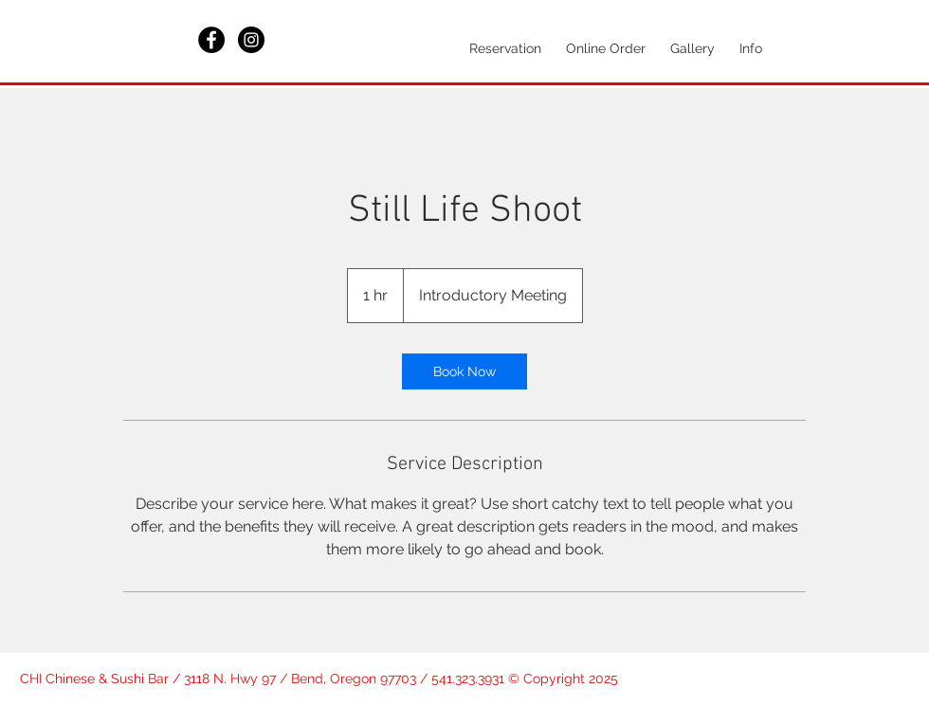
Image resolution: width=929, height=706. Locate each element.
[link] (464, 371)
